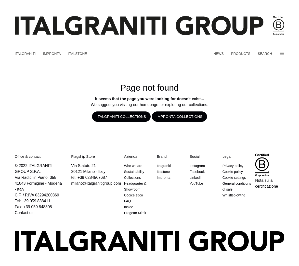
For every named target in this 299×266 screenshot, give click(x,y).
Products (240, 54)
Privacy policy (233, 166)
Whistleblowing (233, 195)
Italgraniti (25, 54)
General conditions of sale (236, 186)
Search (265, 54)
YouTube (196, 183)
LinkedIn (196, 178)
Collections (132, 178)
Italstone (77, 54)
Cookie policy (232, 172)
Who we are (133, 166)
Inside (128, 207)
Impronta (52, 54)
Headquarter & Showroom (135, 186)
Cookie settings (234, 178)
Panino (281, 53)
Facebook (197, 172)
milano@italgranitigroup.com (96, 183)
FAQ (127, 201)
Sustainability (134, 172)
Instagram (197, 166)
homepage (149, 105)
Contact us (24, 213)
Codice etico (133, 195)
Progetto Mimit (135, 213)
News (218, 54)
